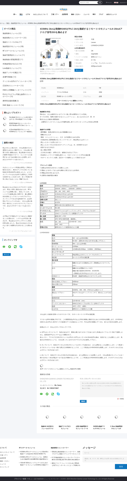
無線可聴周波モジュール (12, 55)
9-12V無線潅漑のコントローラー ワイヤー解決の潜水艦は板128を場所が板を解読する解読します (66, 459)
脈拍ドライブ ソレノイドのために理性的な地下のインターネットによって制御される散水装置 (66, 464)
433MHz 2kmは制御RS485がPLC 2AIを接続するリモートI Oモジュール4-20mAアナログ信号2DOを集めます (55, 71)
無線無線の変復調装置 (11, 60)
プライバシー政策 (20, 479)
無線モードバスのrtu (10, 42)
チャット (109, 2)
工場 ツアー (55, 14)
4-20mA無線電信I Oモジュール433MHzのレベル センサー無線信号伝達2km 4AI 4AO (21, 131)
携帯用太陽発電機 (9, 101)
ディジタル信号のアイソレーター (15, 81)
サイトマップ (4, 467)
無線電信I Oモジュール (18, 23)
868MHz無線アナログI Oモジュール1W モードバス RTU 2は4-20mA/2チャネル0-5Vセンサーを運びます (99, 427)
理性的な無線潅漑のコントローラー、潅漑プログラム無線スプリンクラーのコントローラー (66, 453)
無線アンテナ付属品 (10, 73)
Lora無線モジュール (10, 68)
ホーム (2, 23)
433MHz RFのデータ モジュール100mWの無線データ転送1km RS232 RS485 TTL (34, 453)
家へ (14, 14)
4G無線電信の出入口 (10, 64)
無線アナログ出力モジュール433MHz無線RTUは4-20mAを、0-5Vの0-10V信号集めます (65, 427)
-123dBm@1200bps (79, 249)
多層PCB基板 (8, 77)
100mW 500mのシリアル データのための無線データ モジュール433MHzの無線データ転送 (34, 464)
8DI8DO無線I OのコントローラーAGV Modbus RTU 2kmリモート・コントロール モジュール (20, 125)
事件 (94, 14)
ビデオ (28, 14)
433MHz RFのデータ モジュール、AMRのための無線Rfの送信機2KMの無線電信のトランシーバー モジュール (34, 458)
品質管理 (65, 14)
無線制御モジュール (10, 33)
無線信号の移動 (75, 369)
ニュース (86, 14)
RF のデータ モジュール (12, 51)
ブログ (101, 14)
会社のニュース (111, 14)
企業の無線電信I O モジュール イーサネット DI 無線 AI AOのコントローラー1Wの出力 (82, 427)
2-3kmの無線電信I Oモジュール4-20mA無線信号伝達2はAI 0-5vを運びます (116, 427)
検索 (100, 2)
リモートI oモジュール (51, 369)
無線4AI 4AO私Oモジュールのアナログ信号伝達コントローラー (47, 427)
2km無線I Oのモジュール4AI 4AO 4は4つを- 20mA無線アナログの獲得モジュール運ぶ (20, 119)
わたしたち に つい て (40, 14)
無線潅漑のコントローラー (13, 38)
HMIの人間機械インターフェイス (15, 90)
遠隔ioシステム (64, 369)
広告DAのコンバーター (11, 86)
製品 (21, 14)
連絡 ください (75, 14)
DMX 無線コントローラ (11, 105)
